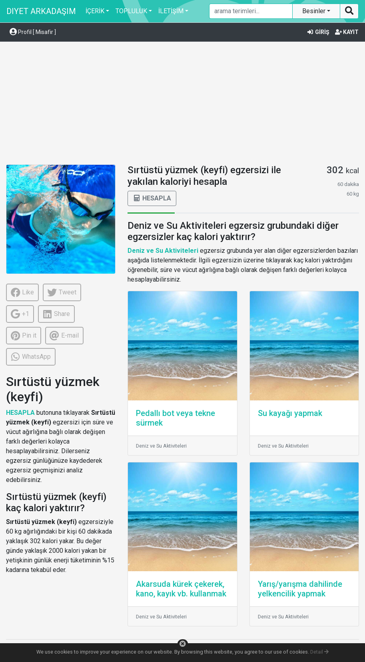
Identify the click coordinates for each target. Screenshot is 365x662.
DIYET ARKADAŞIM (41, 11)
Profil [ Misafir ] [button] (33, 32)
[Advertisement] (182, 104)
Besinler (314, 11)
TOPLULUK (131, 11)
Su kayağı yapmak (290, 413)
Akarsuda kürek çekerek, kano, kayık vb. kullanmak (181, 588)
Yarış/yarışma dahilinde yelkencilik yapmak (300, 588)
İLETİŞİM (170, 11)
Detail (319, 652)
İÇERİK (95, 11)
